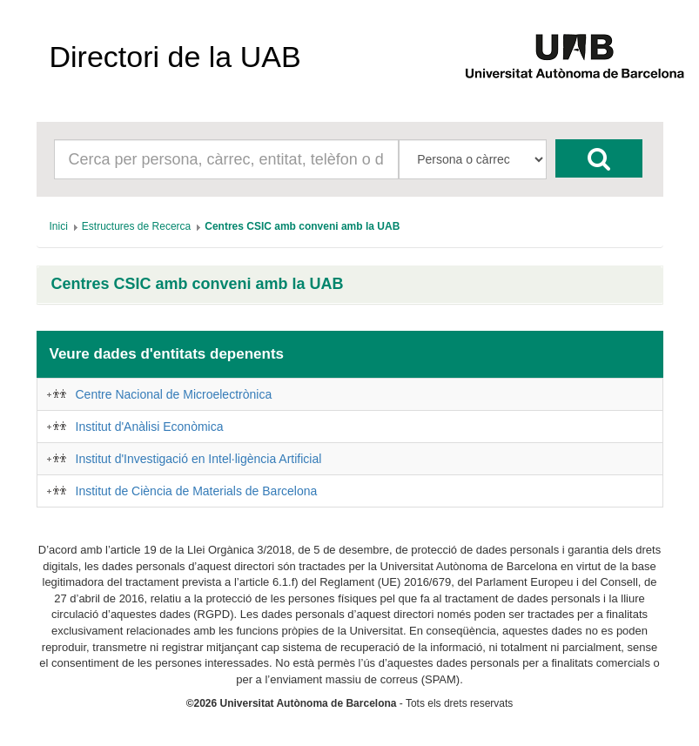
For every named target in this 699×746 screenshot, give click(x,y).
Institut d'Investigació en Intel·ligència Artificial (199, 459)
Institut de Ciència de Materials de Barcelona (197, 491)
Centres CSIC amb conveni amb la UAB (197, 284)
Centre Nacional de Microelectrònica (174, 394)
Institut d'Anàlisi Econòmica (150, 426)
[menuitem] (59, 226)
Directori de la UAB (175, 56)
